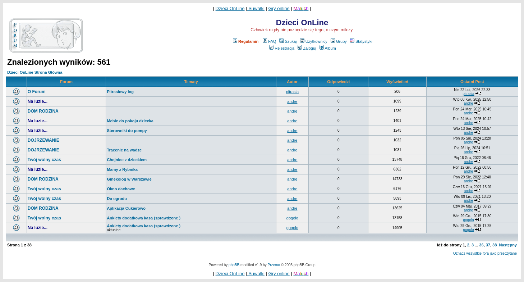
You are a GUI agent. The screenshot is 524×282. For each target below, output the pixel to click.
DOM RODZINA (43, 111)
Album (328, 48)
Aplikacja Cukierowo (126, 208)
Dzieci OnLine (230, 8)
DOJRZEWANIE (43, 140)
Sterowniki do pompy (127, 130)
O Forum (37, 91)
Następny (508, 245)
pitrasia (292, 92)
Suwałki (256, 8)
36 (481, 245)
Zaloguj (307, 48)
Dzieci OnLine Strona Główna (34, 72)
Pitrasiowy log (120, 92)
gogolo (292, 218)
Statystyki (361, 41)
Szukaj (288, 41)
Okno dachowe (121, 189)
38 (494, 245)
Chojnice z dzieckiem (127, 160)
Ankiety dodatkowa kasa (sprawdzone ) (143, 218)
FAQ (269, 41)
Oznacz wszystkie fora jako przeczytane (485, 253)
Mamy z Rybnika (122, 169)
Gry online (279, 8)
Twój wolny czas (44, 159)
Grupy (339, 41)
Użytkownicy (313, 41)
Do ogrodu (117, 198)
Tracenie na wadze (124, 150)
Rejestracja (281, 48)
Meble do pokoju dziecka (130, 121)
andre (292, 101)
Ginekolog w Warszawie (129, 179)
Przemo (274, 265)
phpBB (234, 265)
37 (488, 245)
